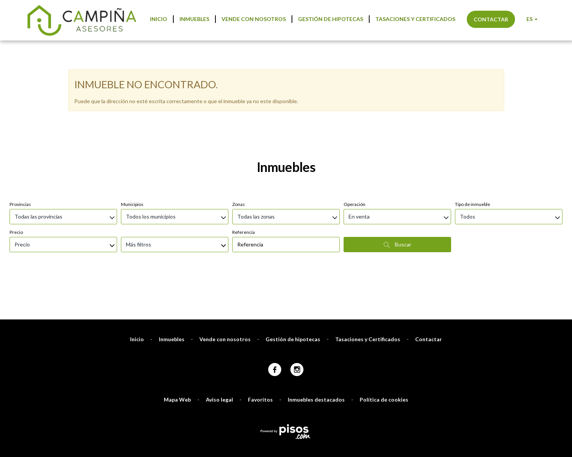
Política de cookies (384, 359)
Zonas (238, 164)
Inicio (158, 19)
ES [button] (532, 19)
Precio (16, 191)
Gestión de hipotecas (330, 19)
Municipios (132, 164)
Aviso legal (219, 359)
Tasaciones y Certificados (415, 19)
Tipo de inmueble (472, 164)
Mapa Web (177, 359)
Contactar (491, 19)
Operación (354, 164)
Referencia (243, 191)
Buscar (397, 204)
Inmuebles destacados (316, 359)
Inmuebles (194, 19)
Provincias (20, 164)
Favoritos (260, 359)
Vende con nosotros (254, 19)
